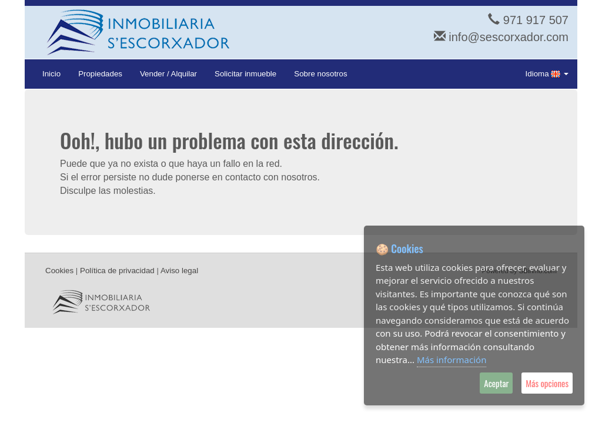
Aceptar (496, 383)
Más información (452, 359)
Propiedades (100, 73)
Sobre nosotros (320, 73)
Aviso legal (179, 270)
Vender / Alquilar (168, 73)
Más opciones (547, 383)
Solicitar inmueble (245, 73)
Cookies (59, 270)
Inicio (51, 73)
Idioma (547, 74)
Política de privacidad (117, 270)
